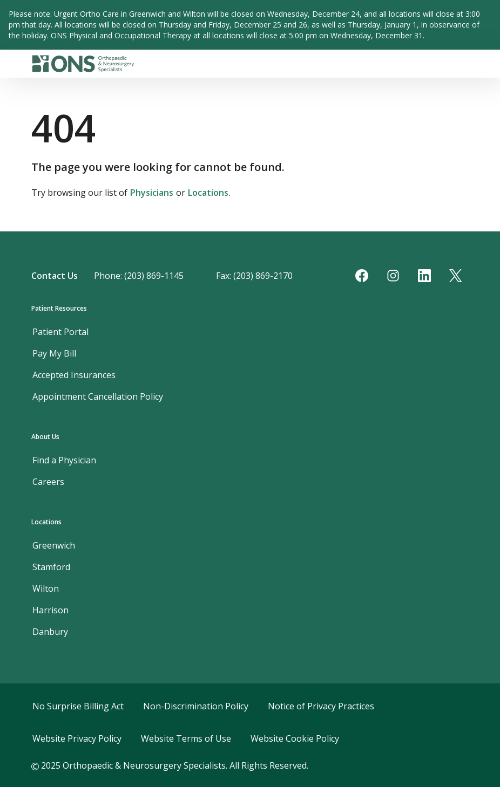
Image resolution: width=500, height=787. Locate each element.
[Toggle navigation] (464, 64)
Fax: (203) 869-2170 (254, 276)
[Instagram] (393, 276)
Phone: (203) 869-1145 (139, 276)
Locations (208, 193)
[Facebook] (362, 276)
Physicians (151, 193)
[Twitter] (456, 276)
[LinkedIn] (424, 276)
